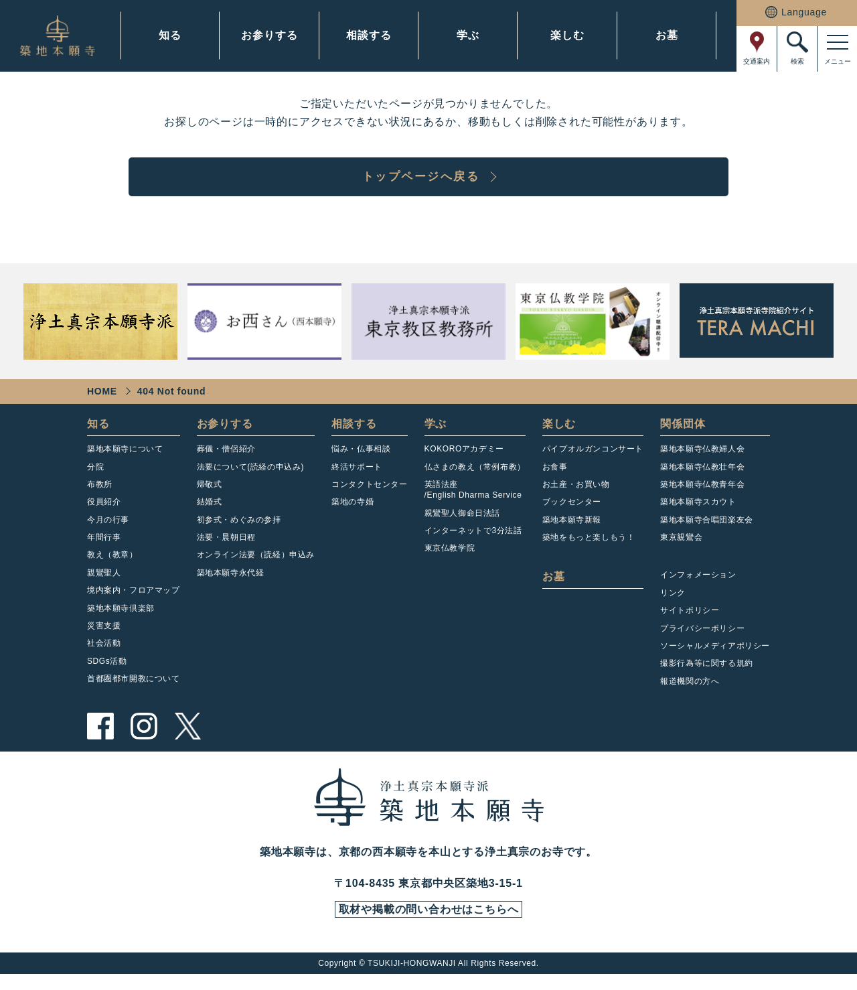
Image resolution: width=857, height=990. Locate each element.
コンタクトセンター (369, 498)
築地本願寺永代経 (230, 586)
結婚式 (209, 515)
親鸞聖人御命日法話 (462, 526)
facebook (100, 740)
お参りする (269, 35)
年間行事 (104, 551)
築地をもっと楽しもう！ (588, 551)
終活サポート (356, 480)
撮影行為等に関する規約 (706, 677)
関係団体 (682, 437)
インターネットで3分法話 (473, 544)
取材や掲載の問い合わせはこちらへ (428, 924)
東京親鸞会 (681, 551)
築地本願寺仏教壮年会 (702, 480)
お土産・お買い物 (576, 498)
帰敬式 (209, 498)
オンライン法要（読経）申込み (256, 568)
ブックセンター (571, 515)
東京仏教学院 (449, 562)
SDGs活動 (107, 675)
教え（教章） (112, 568)
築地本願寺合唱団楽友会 (706, 533)
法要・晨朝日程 (226, 551)
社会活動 (104, 657)
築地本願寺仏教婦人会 (702, 463)
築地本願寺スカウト (698, 515)
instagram (144, 740)
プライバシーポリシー (702, 641)
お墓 (666, 35)
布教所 (99, 498)
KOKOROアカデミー (464, 463)
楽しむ (567, 35)
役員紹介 (104, 515)
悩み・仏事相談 (360, 463)
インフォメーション (698, 588)
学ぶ (468, 35)
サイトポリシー (689, 624)
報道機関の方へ (689, 695)
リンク (673, 607)
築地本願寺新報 (571, 533)
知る (170, 35)
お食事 (555, 480)
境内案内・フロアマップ (133, 604)
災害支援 (104, 639)
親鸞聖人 (104, 586)
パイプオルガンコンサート (592, 463)
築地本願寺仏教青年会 (702, 498)
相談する (368, 35)
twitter (187, 740)
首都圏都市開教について (133, 692)
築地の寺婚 (352, 515)
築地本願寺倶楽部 (121, 621)
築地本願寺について (125, 463)
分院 (95, 480)
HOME (102, 405)
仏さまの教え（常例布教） (475, 480)
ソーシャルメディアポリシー (715, 659)
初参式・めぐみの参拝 (239, 533)
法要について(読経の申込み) (250, 480)
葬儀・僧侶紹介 (226, 463)
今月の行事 (108, 533)
